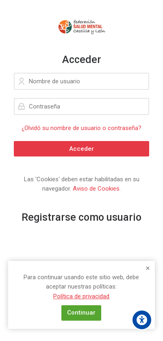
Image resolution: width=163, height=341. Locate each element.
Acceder (81, 148)
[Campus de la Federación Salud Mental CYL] (81, 26)
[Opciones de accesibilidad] (142, 320)
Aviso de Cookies (96, 188)
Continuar (81, 312)
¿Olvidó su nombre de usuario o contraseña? (81, 128)
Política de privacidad (81, 296)
